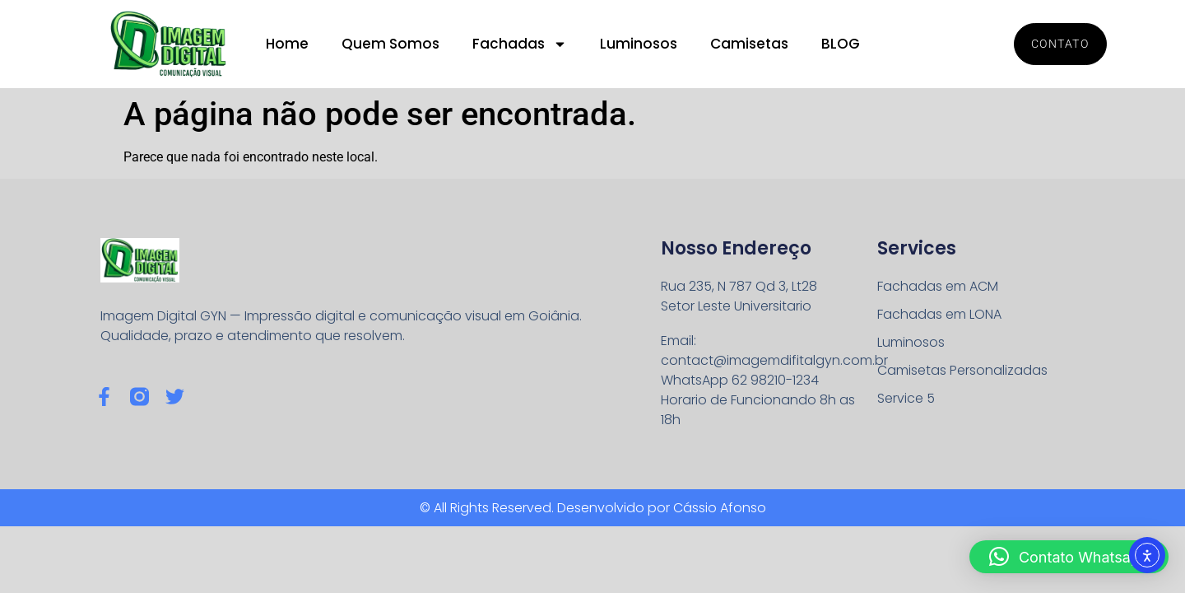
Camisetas (749, 44)
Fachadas (519, 44)
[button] (1069, 556)
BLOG (840, 44)
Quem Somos (390, 44)
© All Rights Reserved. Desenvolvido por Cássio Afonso (593, 507)
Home (287, 44)
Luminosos (638, 44)
